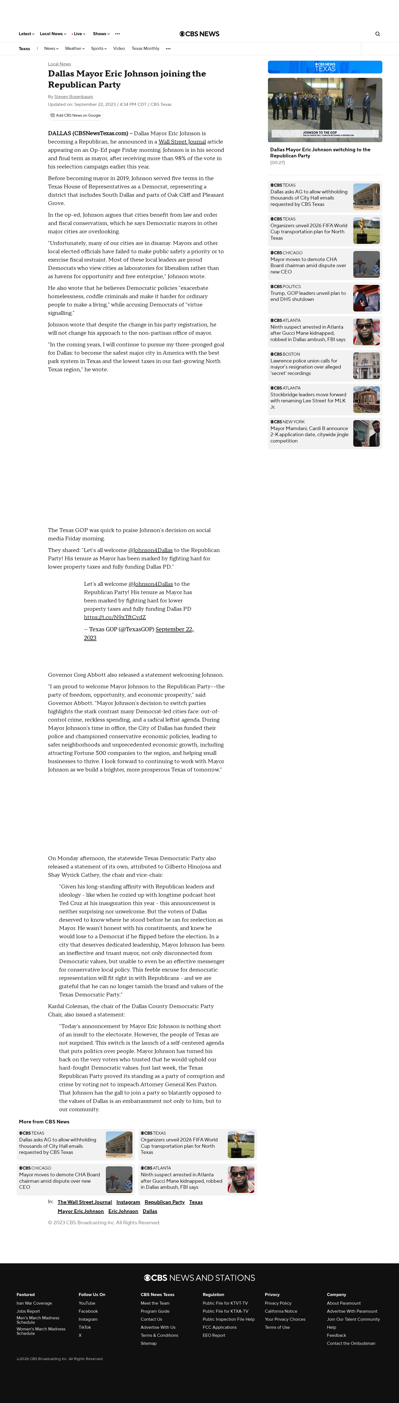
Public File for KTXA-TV (226, 1311)
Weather (75, 48)
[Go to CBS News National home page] (199, 34)
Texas (24, 49)
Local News (53, 34)
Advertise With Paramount (352, 1311)
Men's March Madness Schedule (38, 1320)
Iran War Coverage (34, 1303)
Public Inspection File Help (229, 1319)
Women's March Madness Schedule (41, 1331)
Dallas (150, 1211)
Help (331, 1327)
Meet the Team (155, 1303)
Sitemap (149, 1343)
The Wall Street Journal (85, 1202)
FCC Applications (220, 1327)
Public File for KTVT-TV (225, 1303)
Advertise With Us (158, 1327)
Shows (101, 34)
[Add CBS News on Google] (75, 116)
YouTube (87, 1303)
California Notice (281, 1311)
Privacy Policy (278, 1303)
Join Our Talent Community (353, 1319)
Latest (26, 34)
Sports (99, 48)
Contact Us (151, 1319)
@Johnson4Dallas (150, 550)
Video (119, 48)
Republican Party (165, 1202)
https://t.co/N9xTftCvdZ (115, 617)
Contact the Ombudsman (351, 1343)
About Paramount (344, 1303)
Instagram (128, 1202)
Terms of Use (277, 1327)
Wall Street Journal (182, 141)
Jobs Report (28, 1311)
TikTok (85, 1327)
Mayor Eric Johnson (81, 1211)
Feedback (336, 1335)
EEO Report (214, 1335)
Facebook (88, 1311)
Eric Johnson (123, 1211)
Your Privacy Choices (285, 1319)
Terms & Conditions (159, 1335)
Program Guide (155, 1311)
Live (79, 34)
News (51, 48)
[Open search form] (377, 33)
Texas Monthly (145, 48)
